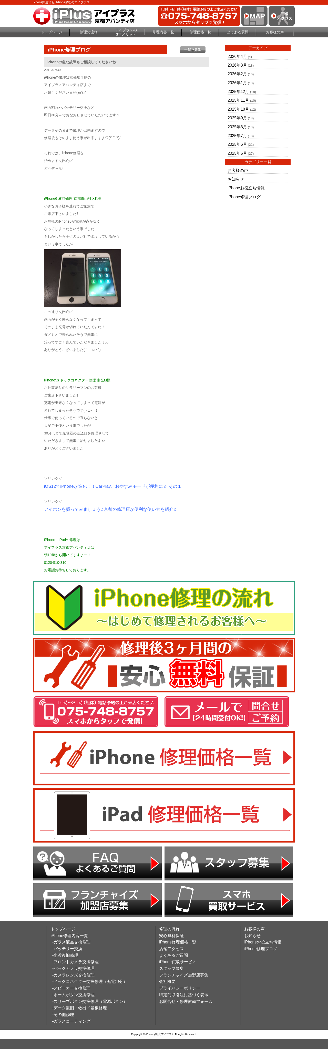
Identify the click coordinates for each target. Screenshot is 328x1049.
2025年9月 (237, 118)
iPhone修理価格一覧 (177, 942)
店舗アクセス (171, 949)
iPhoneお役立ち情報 (246, 188)
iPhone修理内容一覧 (69, 935)
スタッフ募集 (171, 968)
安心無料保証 (171, 935)
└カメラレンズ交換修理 (73, 975)
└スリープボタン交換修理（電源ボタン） (89, 1001)
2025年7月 (237, 135)
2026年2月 (237, 74)
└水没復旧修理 (64, 955)
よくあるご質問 (173, 955)
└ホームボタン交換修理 (73, 995)
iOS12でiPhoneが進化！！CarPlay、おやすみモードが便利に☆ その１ (113, 486)
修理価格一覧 (200, 32)
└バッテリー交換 (66, 949)
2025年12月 (238, 91)
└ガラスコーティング (70, 1021)
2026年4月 (237, 56)
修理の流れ (89, 32)
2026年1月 (237, 83)
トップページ (51, 32)
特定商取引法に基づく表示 (183, 995)
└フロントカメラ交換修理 (75, 962)
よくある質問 (238, 32)
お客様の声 (275, 32)
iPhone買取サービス (177, 962)
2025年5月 (237, 153)
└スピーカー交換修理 (70, 988)
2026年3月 (237, 65)
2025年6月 (237, 144)
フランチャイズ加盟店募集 (183, 975)
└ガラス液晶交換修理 (70, 942)
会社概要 (167, 981)
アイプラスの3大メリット (126, 32)
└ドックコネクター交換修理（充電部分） (89, 981)
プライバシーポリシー (179, 988)
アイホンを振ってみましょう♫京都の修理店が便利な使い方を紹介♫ (110, 509)
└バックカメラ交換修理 (73, 968)
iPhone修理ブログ (244, 197)
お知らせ (236, 179)
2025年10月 (238, 109)
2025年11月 (238, 100)
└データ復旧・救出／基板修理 (79, 1008)
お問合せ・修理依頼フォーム (185, 1001)
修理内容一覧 (163, 32)
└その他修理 (62, 1014)
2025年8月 (237, 127)
